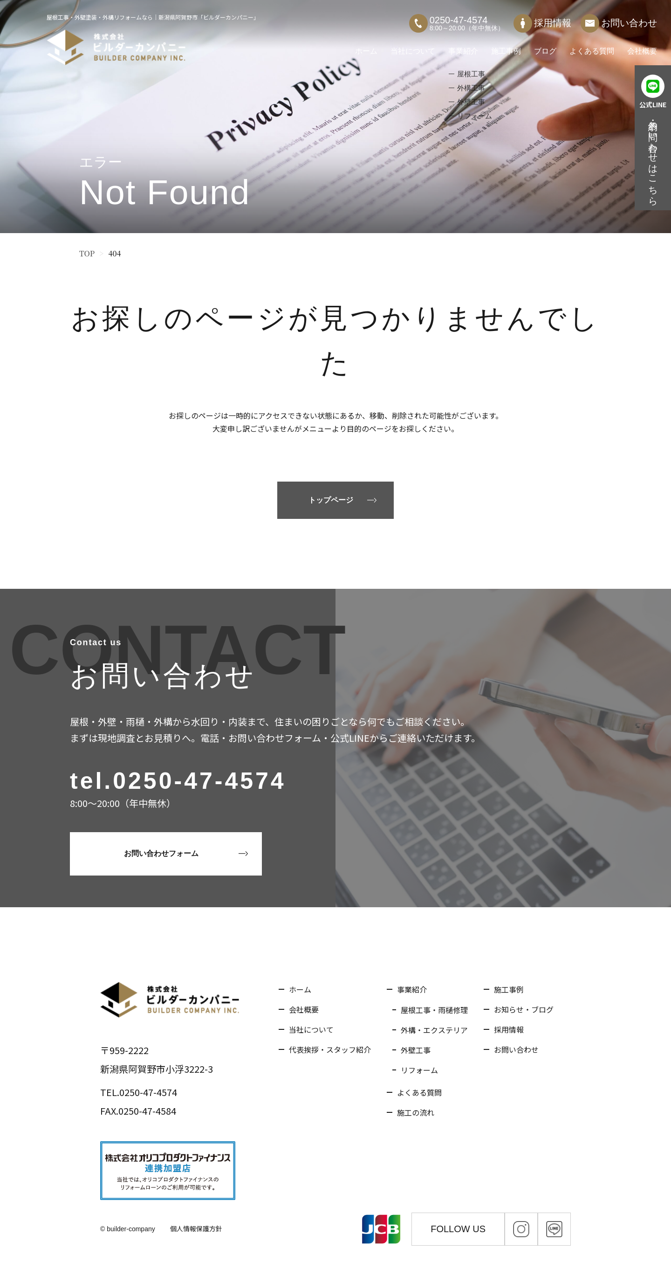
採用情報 (542, 18)
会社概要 (642, 46)
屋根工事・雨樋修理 (434, 1009)
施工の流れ (415, 1112)
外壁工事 (416, 1049)
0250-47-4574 (199, 781)
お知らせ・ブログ (524, 1009)
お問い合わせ (619, 18)
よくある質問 (591, 46)
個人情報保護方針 (196, 1228)
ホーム (366, 46)
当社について (412, 46)
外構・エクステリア (434, 1029)
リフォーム (419, 1070)
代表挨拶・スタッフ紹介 (330, 1049)
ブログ (545, 46)
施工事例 (506, 46)
